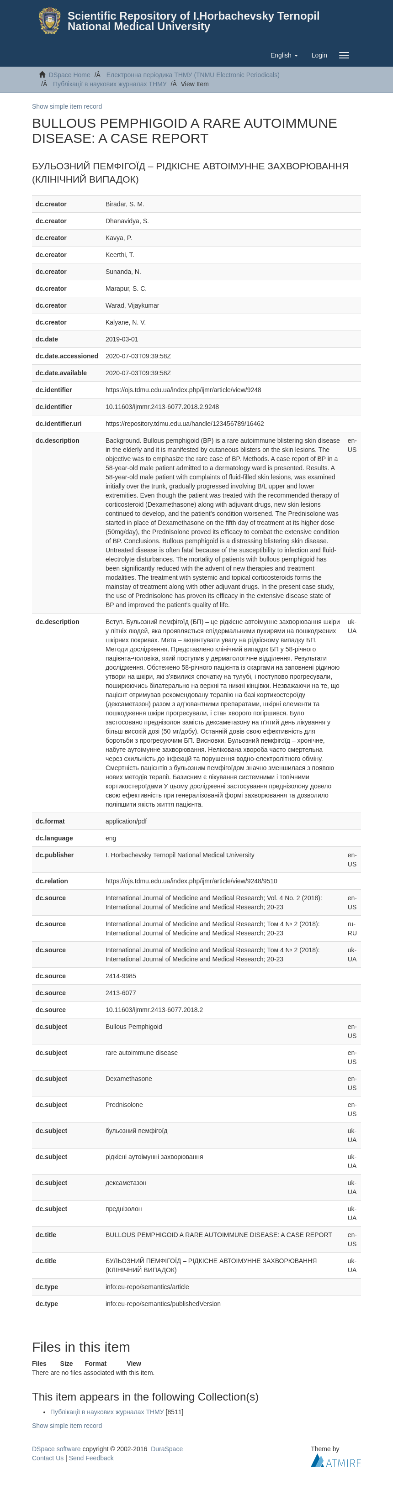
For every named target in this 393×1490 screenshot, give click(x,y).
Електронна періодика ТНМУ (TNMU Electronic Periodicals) (193, 75)
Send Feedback (91, 1458)
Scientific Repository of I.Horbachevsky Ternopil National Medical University (194, 21)
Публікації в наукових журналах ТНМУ (110, 84)
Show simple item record (67, 106)
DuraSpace (167, 1449)
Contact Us (48, 1458)
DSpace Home (69, 75)
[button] (284, 55)
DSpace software (56, 1449)
